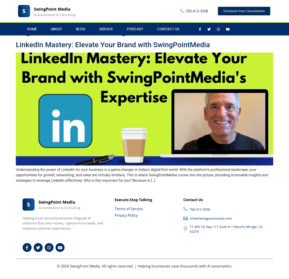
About (56, 29)
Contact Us (168, 29)
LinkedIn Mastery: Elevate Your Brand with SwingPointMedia (113, 44)
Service (106, 29)
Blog (80, 29)
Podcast (135, 29)
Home (32, 29)
